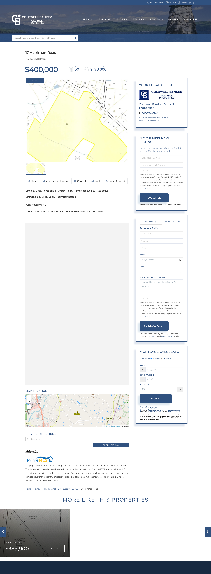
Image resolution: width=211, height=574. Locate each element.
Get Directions (119, 440)
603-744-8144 (150, 113)
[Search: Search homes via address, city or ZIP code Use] (42, 38)
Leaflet (105, 426)
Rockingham (55, 485)
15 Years (166, 358)
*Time (142, 266)
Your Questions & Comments (153, 278)
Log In (183, 3)
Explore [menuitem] (105, 19)
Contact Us (144, 120)
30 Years (155, 358)
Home (28, 485)
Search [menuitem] (88, 19)
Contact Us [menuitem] (190, 19)
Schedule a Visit (172, 222)
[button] (75, 38)
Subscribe (154, 197)
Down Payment (147, 375)
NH (45, 485)
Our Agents (155, 120)
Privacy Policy (144, 188)
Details (54, 549)
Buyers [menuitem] (122, 19)
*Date (142, 255)
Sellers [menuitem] (138, 19)
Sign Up (191, 3)
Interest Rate (146, 385)
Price (142, 365)
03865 (77, 485)
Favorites (171, 3)
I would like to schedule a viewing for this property (161, 287)
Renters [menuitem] (155, 19)
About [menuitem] (172, 19)
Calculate (154, 398)
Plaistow (68, 485)
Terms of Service (167, 336)
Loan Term (145, 359)
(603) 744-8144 (155, 3)
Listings (37, 485)
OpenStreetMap (115, 426)
